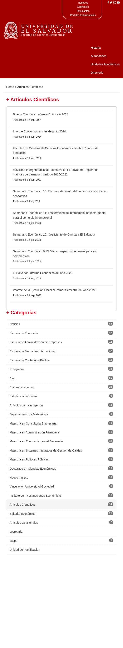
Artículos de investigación (26, 405)
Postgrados (17, 369)
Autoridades (98, 56)
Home (10, 87)
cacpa (13, 540)
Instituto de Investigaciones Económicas (36, 495)
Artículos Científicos (22, 504)
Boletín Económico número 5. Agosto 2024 (40, 114)
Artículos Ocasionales (24, 522)
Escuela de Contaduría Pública (30, 360)
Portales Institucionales (83, 15)
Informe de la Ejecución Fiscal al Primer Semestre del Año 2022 (54, 290)
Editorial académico (22, 387)
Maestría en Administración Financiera (34, 432)
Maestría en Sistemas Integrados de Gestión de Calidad (46, 450)
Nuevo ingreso (19, 477)
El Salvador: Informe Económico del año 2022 (42, 273)
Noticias (15, 324)
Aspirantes (83, 6)
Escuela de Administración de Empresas (36, 342)
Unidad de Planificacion (25, 549)
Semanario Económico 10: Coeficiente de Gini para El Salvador (54, 234)
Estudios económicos (23, 396)
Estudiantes (83, 11)
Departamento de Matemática (29, 414)
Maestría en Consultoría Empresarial (33, 423)
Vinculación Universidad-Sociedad (32, 486)
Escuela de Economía (24, 333)
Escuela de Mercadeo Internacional (32, 351)
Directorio (97, 72)
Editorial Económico (22, 513)
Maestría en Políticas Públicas (29, 459)
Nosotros (83, 2)
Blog (12, 378)
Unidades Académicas (105, 64)
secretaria (16, 531)
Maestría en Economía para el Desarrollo (36, 441)
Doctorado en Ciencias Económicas (33, 468)
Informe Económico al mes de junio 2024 (39, 131)
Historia (95, 47)
